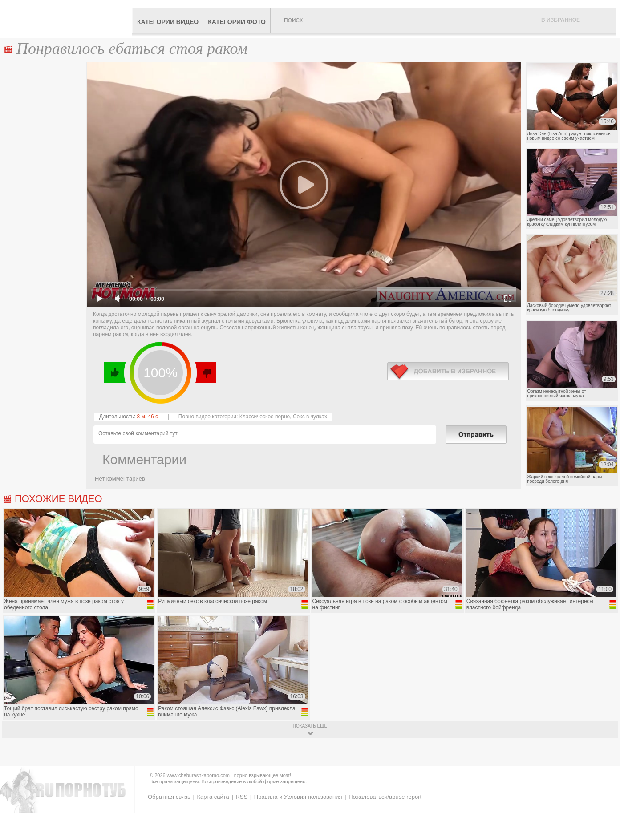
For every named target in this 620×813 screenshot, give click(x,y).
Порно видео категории (207, 416)
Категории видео (168, 21)
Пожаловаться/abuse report (384, 796)
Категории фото (237, 21)
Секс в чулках (310, 416)
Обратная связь (169, 796)
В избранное (560, 20)
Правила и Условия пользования (298, 796)
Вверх (603, 764)
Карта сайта (213, 796)
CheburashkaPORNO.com (68, 18)
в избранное (448, 371)
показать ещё (310, 726)
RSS (241, 796)
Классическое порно (264, 416)
